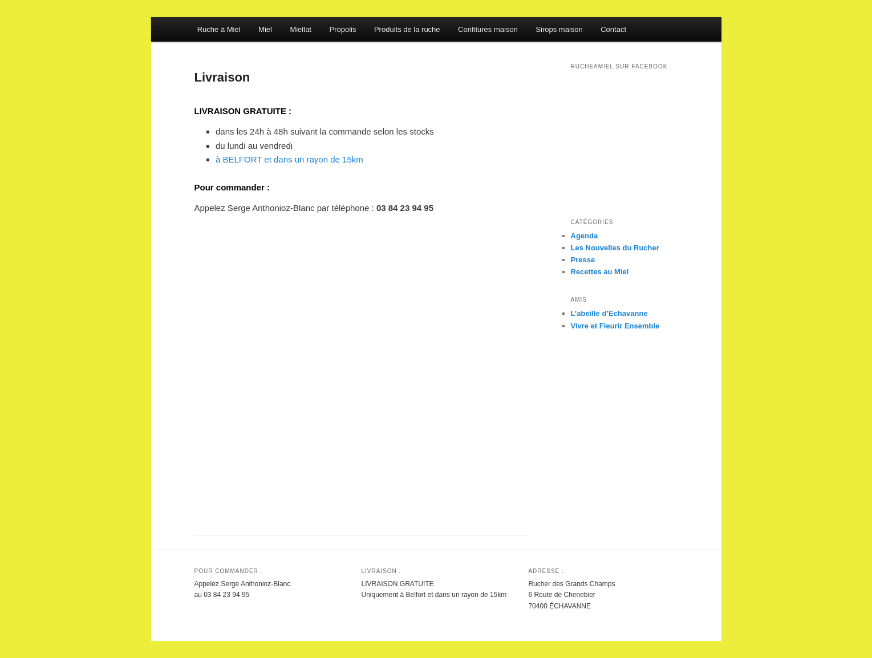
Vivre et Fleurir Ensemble (615, 326)
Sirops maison (559, 29)
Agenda (584, 235)
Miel (265, 29)
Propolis (342, 29)
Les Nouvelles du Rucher (615, 247)
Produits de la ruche (407, 29)
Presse (583, 259)
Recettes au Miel (600, 271)
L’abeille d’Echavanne (609, 313)
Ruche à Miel (219, 29)
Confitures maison (488, 29)
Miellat (300, 29)
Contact (613, 29)
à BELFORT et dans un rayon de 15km (289, 159)
